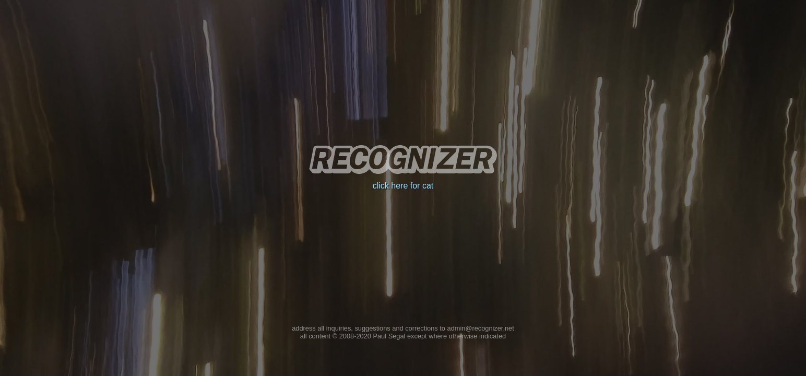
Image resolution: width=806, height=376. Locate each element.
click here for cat (403, 185)
